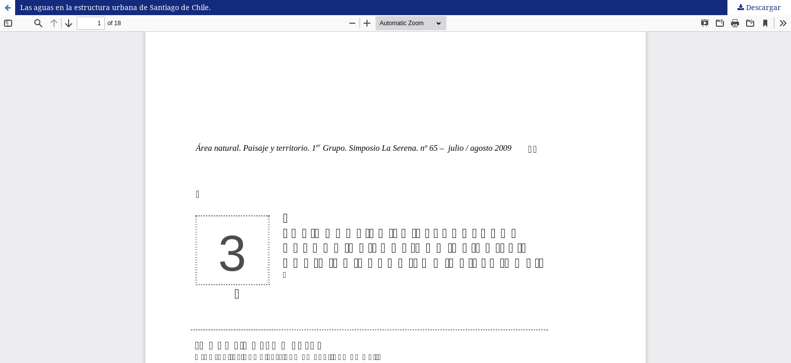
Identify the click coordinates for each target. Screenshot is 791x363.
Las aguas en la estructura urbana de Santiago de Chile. (115, 7)
